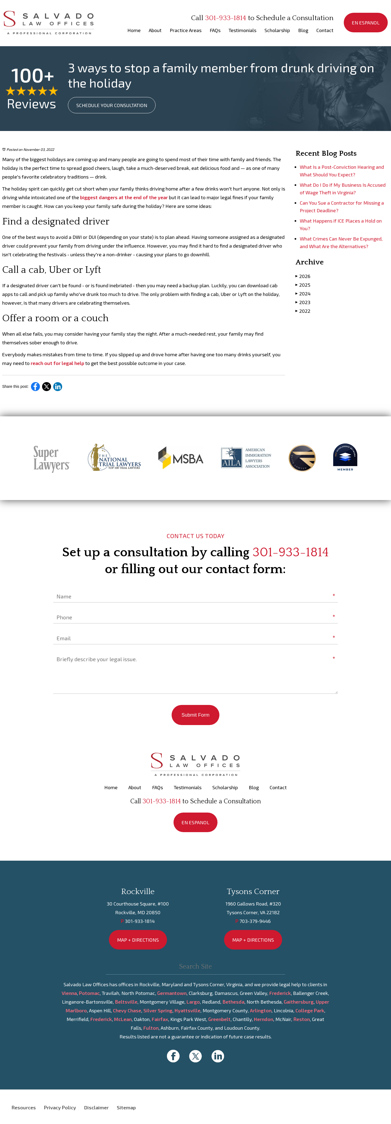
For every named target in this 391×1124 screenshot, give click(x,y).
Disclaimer (96, 1107)
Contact (324, 30)
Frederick (280, 993)
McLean (123, 1019)
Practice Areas (185, 30)
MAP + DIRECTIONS (138, 940)
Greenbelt (219, 1019)
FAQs (215, 30)
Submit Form (195, 715)
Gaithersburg (299, 1002)
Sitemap (126, 1107)
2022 (302, 311)
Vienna (69, 993)
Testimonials (242, 30)
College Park (309, 1010)
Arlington (261, 1010)
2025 (302, 284)
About (155, 30)
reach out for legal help (57, 363)
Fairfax (160, 1019)
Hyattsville (187, 1010)
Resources (23, 1107)
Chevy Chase (127, 1010)
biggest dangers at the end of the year (124, 197)
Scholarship (277, 30)
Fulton (151, 1028)
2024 (303, 293)
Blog (303, 30)
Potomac (89, 993)
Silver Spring (157, 1010)
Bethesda (233, 1002)
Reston (301, 1019)
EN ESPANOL (366, 23)
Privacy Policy (60, 1107)
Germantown (172, 993)
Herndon (263, 1019)
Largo (193, 1002)
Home (134, 30)
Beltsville (126, 1002)
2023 (302, 302)
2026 (302, 276)
